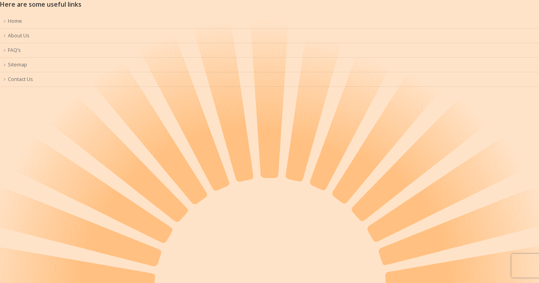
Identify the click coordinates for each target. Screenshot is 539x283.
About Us (19, 35)
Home (15, 21)
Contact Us (20, 79)
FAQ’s (14, 50)
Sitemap (17, 64)
